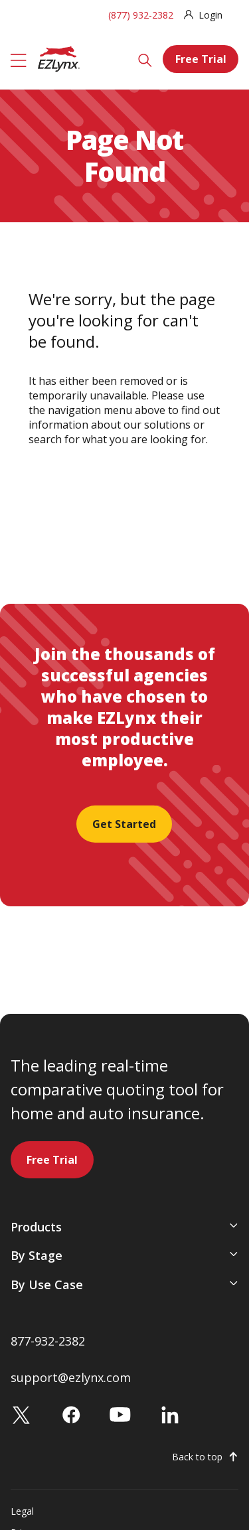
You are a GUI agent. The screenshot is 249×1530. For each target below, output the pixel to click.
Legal (22, 1511)
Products (36, 1227)
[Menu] (19, 59)
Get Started (124, 824)
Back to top (197, 1457)
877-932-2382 (48, 1341)
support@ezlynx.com (71, 1377)
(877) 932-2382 (140, 15)
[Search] (145, 59)
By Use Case (47, 1284)
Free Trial (200, 59)
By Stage (36, 1255)
